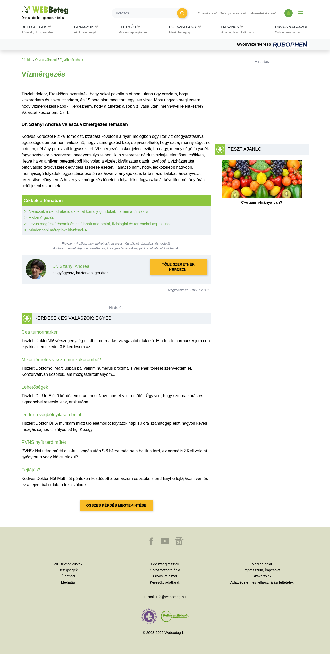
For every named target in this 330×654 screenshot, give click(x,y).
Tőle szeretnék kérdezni (178, 267)
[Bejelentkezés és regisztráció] (288, 13)
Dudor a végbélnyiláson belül (51, 414)
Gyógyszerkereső (232, 13)
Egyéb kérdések (71, 60)
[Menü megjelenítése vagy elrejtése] (300, 13)
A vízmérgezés (41, 217)
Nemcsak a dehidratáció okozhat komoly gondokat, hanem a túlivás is (88, 211)
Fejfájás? (31, 469)
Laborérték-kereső (262, 13)
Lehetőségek (35, 387)
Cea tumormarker (40, 332)
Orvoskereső (207, 13)
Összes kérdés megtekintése (116, 505)
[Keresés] (147, 13)
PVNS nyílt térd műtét (44, 442)
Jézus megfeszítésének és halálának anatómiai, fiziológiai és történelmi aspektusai (100, 224)
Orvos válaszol (46, 60)
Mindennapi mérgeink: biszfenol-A (58, 230)
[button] (37, 30)
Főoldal (27, 60)
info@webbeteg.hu (170, 597)
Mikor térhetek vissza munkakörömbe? (61, 359)
